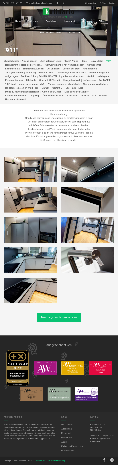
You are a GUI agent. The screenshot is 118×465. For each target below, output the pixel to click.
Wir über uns (67, 424)
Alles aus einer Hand (73, 76)
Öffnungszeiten (90, 3)
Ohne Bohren (90, 68)
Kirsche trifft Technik (49, 80)
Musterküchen (67, 450)
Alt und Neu (53, 68)
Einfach (45, 88)
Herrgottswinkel (71, 80)
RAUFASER (104, 80)
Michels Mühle (11, 61)
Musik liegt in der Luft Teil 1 (40, 72)
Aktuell (64, 442)
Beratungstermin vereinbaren (59, 317)
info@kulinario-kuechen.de (39, 3)
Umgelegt (35, 95)
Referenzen (66, 437)
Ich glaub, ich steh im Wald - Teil (22, 88)
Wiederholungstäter (99, 72)
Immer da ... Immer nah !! (31, 84)
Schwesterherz (53, 64)
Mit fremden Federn (74, 64)
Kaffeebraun (89, 80)
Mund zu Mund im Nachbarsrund (22, 91)
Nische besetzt (29, 61)
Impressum (40, 461)
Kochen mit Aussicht (16, 95)
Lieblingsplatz (12, 68)
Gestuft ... (57, 88)
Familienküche (28, 76)
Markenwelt (66, 433)
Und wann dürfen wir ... (17, 99)
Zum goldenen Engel (50, 61)
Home (18, 21)
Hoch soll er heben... (31, 64)
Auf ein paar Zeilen (51, 91)
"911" (108, 61)
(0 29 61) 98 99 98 (12, 3)
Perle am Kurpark (14, 80)
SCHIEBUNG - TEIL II (49, 76)
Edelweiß (30, 80)
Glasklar (85, 95)
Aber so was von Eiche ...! (96, 84)
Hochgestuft (11, 64)
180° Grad (10, 84)
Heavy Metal (96, 61)
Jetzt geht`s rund (14, 72)
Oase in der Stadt (71, 68)
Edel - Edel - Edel (74, 88)
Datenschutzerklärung (56, 461)
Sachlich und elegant (98, 76)
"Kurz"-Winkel (72, 61)
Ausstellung (66, 429)
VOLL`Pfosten (99, 95)
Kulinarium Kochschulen (72, 446)
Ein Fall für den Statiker (76, 91)
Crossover (72, 95)
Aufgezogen (11, 76)
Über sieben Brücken (53, 95)
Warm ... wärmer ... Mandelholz (64, 84)
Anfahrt (103, 3)
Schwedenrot (94, 64)
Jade (84, 61)
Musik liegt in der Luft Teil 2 (72, 72)
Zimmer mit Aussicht (33, 68)
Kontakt (112, 3)
